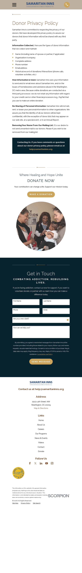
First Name (17, 301)
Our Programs (41, 434)
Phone (15, 310)
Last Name (47, 301)
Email (45, 310)
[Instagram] (52, 463)
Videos (41, 442)
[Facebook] (30, 463)
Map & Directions (41, 408)
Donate (41, 451)
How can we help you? (21, 328)
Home (41, 420)
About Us (41, 425)
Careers (41, 429)
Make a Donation (41, 194)
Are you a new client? (21, 319)
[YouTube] (46, 463)
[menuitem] (15, 503)
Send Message (41, 362)
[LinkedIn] (41, 463)
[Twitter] (35, 463)
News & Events (41, 438)
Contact (41, 447)
